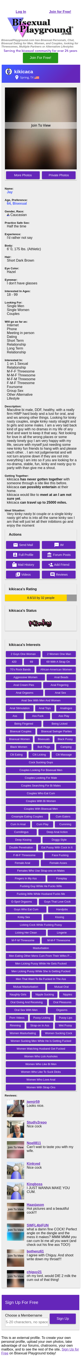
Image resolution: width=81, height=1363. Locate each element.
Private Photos (59, 175)
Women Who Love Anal (41, 1079)
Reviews (59, 574)
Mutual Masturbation (25, 986)
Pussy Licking (41, 1017)
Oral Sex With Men (26, 1010)
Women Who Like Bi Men (40, 1064)
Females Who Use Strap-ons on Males (41, 870)
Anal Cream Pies (23, 685)
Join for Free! (60, 12)
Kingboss (35, 1184)
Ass (15, 716)
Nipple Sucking (44, 994)
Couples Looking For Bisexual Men (40, 770)
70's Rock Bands (20, 669)
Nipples (67, 994)
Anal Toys (45, 708)
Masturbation (41, 948)
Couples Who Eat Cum (41, 793)
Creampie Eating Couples (27, 816)
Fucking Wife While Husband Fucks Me (41, 893)
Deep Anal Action (57, 832)
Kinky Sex (24, 917)
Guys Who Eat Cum (26, 909)
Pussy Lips (65, 1017)
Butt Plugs (44, 746)
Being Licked (59, 723)
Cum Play (42, 824)
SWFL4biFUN (38, 1225)
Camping (65, 746)
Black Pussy (65, 739)
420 (14, 661)
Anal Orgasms (24, 692)
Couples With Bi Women (41, 801)
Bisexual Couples (20, 731)
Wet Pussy (65, 1025)
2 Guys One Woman (23, 654)
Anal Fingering (59, 685)
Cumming (65, 824)
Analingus (66, 708)
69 (31, 661)
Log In (21, 12)
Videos (23, 574)
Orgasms (61, 1010)
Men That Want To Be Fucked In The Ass (41, 979)
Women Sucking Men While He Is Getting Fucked (41, 1041)
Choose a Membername (23, 1315)
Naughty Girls (18, 994)
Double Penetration (21, 847)
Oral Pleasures (62, 1002)
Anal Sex (60, 692)
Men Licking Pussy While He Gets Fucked (41, 963)
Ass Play (64, 716)
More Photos (23, 175)
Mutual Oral (61, 986)
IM (59, 545)
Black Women (18, 746)
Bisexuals (44, 739)
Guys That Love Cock (57, 901)
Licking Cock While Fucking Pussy (41, 924)
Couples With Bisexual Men (41, 808)
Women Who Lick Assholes (41, 1056)
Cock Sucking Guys (41, 762)
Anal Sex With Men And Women (40, 700)
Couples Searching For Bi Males (41, 785)
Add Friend (58, 565)
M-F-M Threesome (23, 940)
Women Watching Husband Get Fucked (41, 1048)
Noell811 (34, 1143)
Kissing (59, 917)
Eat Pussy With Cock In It (56, 847)
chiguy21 (34, 1272)
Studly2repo (37, 1122)
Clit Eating (16, 754)
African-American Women (56, 669)
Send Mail (23, 545)
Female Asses (58, 863)
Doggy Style (59, 839)
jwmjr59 (33, 1102)
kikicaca (23, 71)
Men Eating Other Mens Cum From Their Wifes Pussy (42, 955)
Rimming (15, 1025)
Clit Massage (64, 754)
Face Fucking (60, 855)
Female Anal (22, 863)
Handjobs (62, 909)
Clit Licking (39, 754)
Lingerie (62, 932)
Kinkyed (33, 1163)
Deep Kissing (23, 839)
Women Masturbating (23, 1033)
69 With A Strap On (58, 661)
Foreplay (61, 878)
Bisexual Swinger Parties (56, 731)
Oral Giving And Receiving (26, 1002)
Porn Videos (17, 1017)
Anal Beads (61, 677)
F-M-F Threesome (24, 855)
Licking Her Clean (26, 932)
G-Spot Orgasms (21, 901)
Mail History (23, 565)
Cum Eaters (63, 816)
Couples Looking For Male (41, 777)
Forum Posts (59, 555)
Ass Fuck (38, 716)
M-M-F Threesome (58, 940)
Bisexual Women (19, 739)
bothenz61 (35, 1251)
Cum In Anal (18, 824)
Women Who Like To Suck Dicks (41, 1071)
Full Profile (23, 555)
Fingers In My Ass (26, 878)
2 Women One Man (59, 654)
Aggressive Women (25, 677)
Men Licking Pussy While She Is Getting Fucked (40, 971)
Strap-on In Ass (39, 1025)
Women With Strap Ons (40, 1087)
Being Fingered (23, 723)
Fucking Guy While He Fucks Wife (41, 886)
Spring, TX (26, 77)
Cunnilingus (21, 832)
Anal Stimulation (20, 708)
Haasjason (35, 1205)
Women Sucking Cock (58, 1033)
